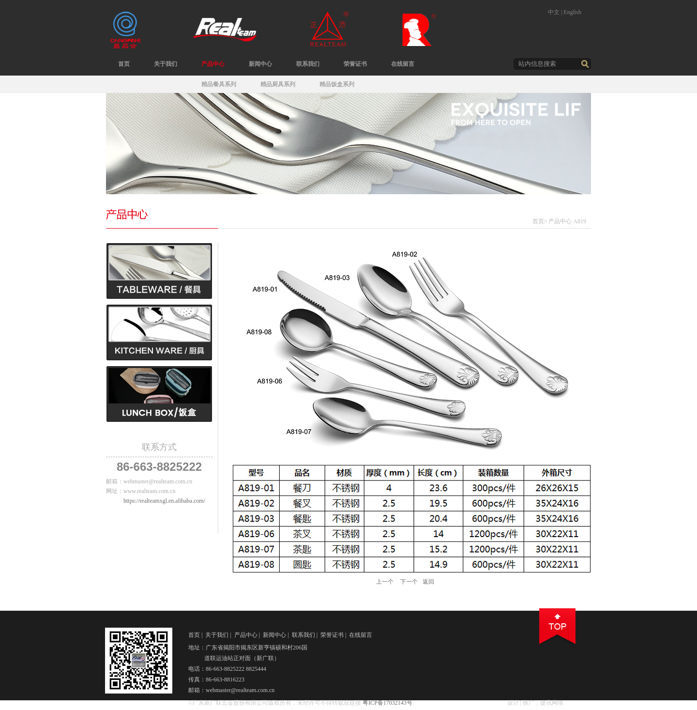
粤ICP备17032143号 (387, 702)
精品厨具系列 (277, 84)
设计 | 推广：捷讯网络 (535, 702)
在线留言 (402, 64)
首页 (124, 64)
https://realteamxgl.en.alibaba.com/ (164, 500)
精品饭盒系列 (336, 84)
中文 (554, 12)
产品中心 (213, 64)
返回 (428, 581)
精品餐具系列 (218, 84)
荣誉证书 (355, 64)
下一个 (409, 581)
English (572, 12)
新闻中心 (260, 64)
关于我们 (165, 64)
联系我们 (307, 64)
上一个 (385, 581)
